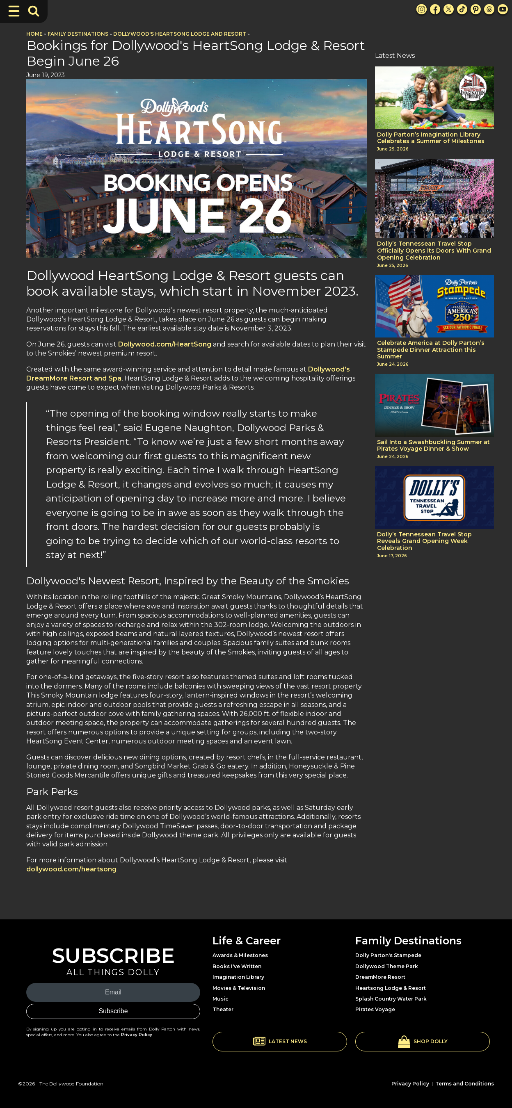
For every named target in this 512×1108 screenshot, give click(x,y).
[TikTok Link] (462, 9)
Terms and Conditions (464, 1084)
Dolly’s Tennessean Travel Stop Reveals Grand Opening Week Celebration (424, 541)
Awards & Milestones (240, 955)
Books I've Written (237, 966)
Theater (223, 1009)
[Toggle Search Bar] (33, 11)
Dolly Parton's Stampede (388, 955)
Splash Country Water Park (391, 999)
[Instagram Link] (421, 9)
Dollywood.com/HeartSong (164, 344)
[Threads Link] (489, 9)
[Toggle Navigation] (14, 11)
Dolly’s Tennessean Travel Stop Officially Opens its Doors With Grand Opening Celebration (434, 250)
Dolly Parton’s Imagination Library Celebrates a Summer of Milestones (431, 138)
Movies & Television (239, 988)
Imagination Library (238, 977)
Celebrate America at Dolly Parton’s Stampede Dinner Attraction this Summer (431, 350)
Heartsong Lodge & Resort (390, 988)
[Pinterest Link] (476, 9)
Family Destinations (78, 34)
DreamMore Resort (380, 977)
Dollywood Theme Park (386, 966)
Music (221, 999)
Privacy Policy (136, 1034)
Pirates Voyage (375, 1009)
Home (34, 34)
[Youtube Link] (503, 9)
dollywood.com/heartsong (71, 869)
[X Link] (448, 9)
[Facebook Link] (435, 9)
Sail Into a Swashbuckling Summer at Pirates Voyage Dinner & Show (433, 446)
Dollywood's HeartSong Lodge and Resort (179, 34)
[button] (280, 1041)
